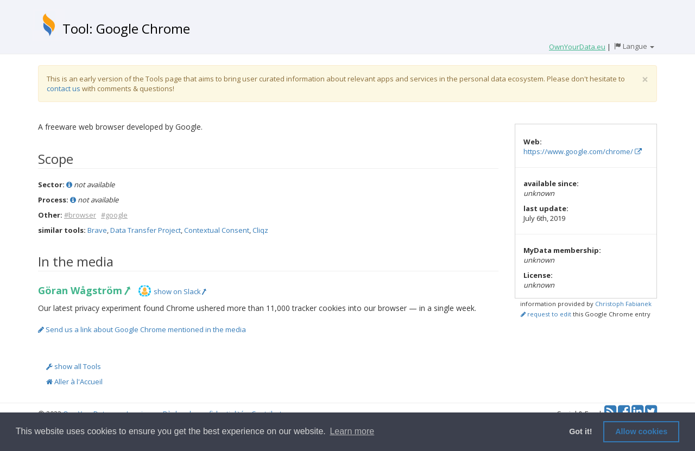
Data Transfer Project (145, 230)
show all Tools (73, 366)
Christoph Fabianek (623, 304)
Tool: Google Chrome (126, 28)
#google (114, 215)
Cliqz (260, 230)
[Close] (645, 79)
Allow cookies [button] (641, 431)
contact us (63, 88)
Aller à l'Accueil (74, 381)
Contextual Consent (216, 230)
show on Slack (180, 291)
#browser (80, 215)
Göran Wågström (83, 290)
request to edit (546, 314)
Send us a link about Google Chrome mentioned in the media (142, 329)
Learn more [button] (352, 431)
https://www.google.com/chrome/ (582, 151)
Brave (97, 230)
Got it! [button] (580, 431)
